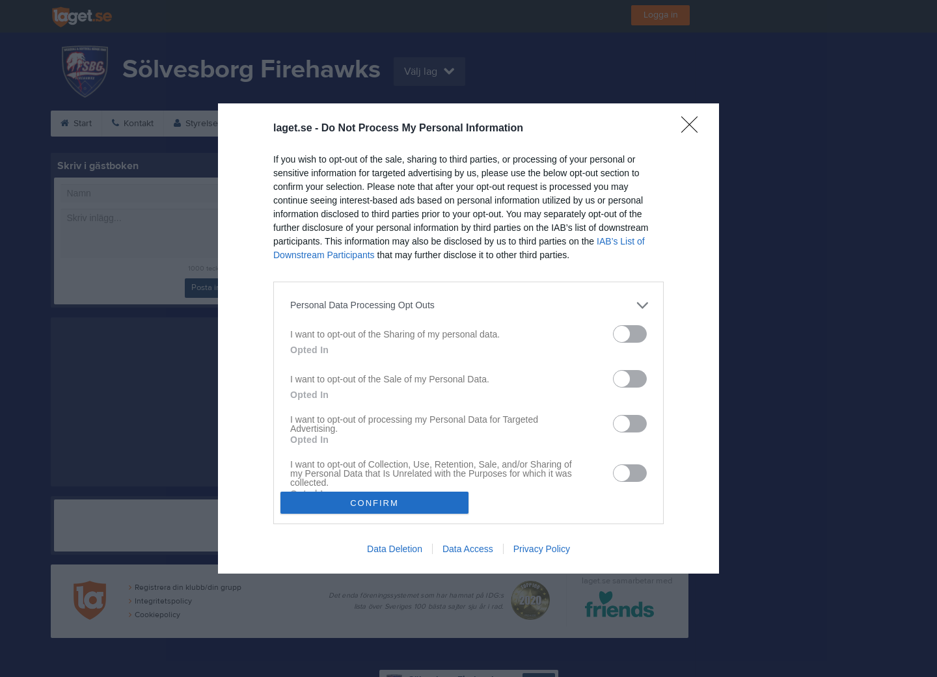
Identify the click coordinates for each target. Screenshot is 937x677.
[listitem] (468, 305)
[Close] (693, 128)
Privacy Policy (541, 549)
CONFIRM (374, 503)
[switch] (630, 334)
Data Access (467, 549)
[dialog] (468, 338)
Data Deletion (394, 549)
